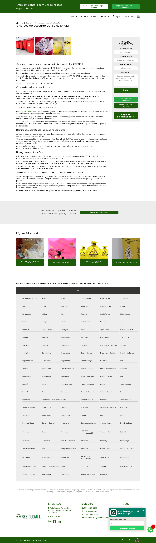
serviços (104, 16)
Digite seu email (126, 56)
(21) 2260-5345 (89, 508)
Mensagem (125, 72)
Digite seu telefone (125, 64)
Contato (128, 16)
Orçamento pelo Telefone (125, 105)
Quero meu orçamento (99, 212)
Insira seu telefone (118, 519)
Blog (115, 16)
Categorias (30, 23)
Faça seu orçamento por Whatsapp (125, 7)
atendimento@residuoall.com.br (97, 517)
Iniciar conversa (127, 528)
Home (74, 16)
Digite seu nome (126, 48)
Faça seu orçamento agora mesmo (93, 7)
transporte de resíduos (27, 112)
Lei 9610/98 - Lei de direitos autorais (97, 492)
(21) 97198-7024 (90, 514)
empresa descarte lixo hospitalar (49, 23)
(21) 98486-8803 (90, 511)
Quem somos (88, 16)
